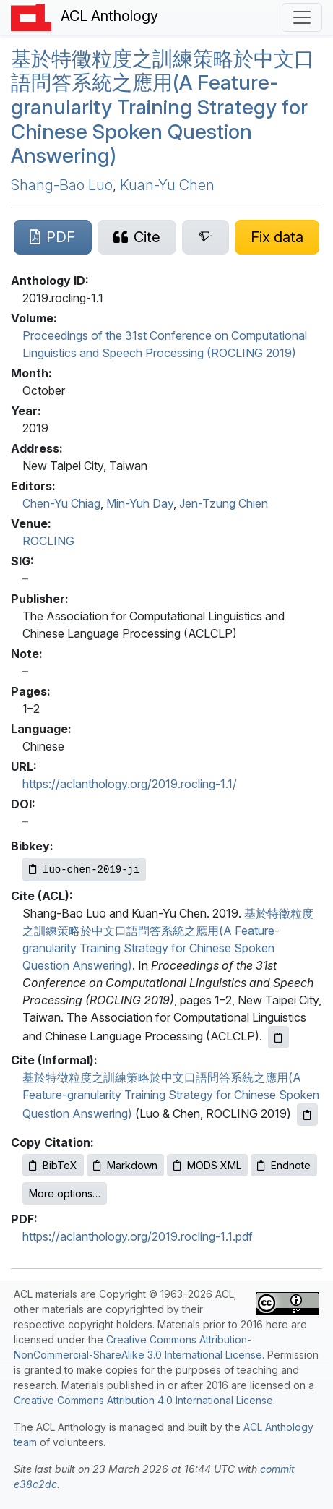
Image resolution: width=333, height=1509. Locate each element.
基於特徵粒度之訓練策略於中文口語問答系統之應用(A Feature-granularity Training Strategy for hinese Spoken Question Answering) (162, 107)
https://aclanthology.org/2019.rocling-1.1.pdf (137, 1236)
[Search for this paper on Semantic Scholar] (205, 237)
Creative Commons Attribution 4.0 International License (143, 1400)
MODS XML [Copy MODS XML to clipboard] (207, 1165)
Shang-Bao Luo (62, 185)
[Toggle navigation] (302, 17)
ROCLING (48, 541)
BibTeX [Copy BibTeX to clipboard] (53, 1165)
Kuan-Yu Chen (167, 185)
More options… (64, 1193)
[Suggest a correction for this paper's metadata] (277, 237)
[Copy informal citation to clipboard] (307, 1114)
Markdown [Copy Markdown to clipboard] (125, 1165)
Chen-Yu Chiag (61, 503)
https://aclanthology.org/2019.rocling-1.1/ (129, 784)
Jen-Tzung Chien (223, 503)
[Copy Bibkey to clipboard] (84, 869)
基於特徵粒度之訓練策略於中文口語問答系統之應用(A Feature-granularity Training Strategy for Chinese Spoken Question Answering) (170, 1095)
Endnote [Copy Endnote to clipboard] (284, 1165)
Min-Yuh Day (139, 503)
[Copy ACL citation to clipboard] (278, 1037)
